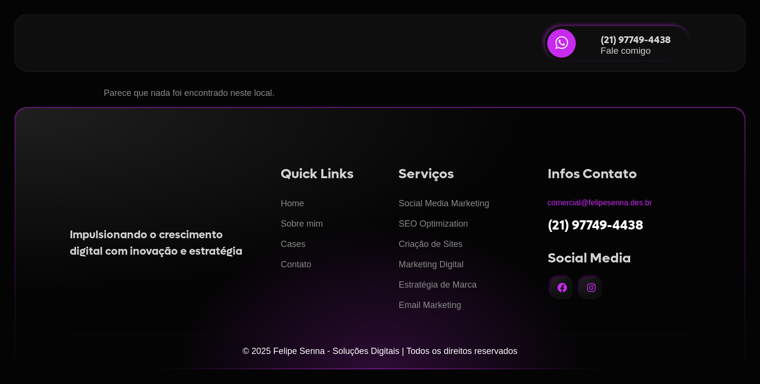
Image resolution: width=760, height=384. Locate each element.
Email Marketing (429, 305)
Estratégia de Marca (437, 285)
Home (292, 203)
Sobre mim (302, 224)
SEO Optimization (433, 224)
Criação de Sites (430, 244)
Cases (293, 244)
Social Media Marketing (443, 203)
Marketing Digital (430, 264)
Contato (296, 264)
